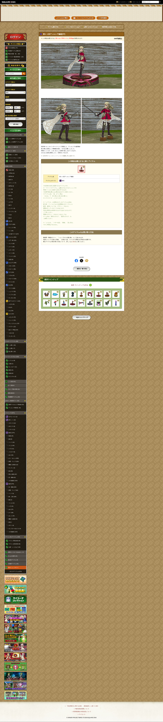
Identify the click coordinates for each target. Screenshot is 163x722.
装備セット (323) (13, 154)
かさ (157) (11, 313)
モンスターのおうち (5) (15, 528)
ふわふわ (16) (12, 317)
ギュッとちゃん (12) (14, 323)
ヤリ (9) (11, 189)
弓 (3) (10, 214)
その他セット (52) (13, 161)
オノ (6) (11, 192)
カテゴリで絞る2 (10, 89)
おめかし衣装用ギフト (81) (12, 400)
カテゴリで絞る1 (10, 82)
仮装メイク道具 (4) (13, 147)
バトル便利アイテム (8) (15, 138)
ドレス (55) (12, 243)
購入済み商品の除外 (11, 115)
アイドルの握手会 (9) (13, 59)
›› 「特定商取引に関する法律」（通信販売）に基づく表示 (81, 706)
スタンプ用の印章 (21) (14, 389)
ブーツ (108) (12, 288)
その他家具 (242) (13, 480)
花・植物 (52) (12, 477)
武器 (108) (11, 170)
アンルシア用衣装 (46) (15, 407)
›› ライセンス (81, 714)
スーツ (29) (12, 246)
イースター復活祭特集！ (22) (15, 56)
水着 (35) (11, 259)
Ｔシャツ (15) (12, 256)
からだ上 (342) (12, 237)
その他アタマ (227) (14, 234)
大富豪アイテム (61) (13, 563)
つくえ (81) (12, 445)
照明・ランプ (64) (13, 490)
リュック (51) (12, 320)
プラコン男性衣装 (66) (14, 540)
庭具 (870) (11, 483)
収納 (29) (11, 436)
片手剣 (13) (12, 173)
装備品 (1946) (8, 166)
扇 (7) (10, 205)
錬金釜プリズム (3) (13, 560)
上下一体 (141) (12, 240)
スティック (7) (12, 182)
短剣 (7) (11, 179)
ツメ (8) (11, 198)
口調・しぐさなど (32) (14, 547)
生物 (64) (11, 373)
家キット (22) (12, 420)
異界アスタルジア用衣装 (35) (16, 404)
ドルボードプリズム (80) (11, 341)
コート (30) (12, 253)
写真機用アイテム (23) (14, 397)
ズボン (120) (12, 266)
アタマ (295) (12, 224)
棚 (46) (10, 439)
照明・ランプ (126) (14, 461)
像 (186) (11, 471)
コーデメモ (153, 14)
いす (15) (11, 506)
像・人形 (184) (12, 496)
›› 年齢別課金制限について (81, 709)
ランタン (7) (12, 336)
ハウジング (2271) (10, 413)
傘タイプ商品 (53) (13, 329)
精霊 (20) (11, 370)
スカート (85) (12, 269)
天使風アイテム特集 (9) (14, 50)
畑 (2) (10, 522)
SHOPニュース (153, 17)
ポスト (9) (11, 525)
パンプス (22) (12, 294)
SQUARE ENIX (9, 2)
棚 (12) (10, 499)
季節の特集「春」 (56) (14, 53)
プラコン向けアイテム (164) (12, 537)
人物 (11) (11, 363)
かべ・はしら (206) (14, 458)
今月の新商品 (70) (13, 47)
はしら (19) (12, 515)
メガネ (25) (12, 304)
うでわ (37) (12, 275)
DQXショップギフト (13, 567)
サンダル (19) (12, 297)
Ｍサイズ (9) (12, 426)
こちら (73, 241)
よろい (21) (12, 250)
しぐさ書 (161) (12, 381)
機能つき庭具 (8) (13, 519)
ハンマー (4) (12, 208)
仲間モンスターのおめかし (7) (16, 552)
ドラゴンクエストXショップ (81, 10)
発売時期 (7, 104)
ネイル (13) (12, 281)
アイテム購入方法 (53, 27)
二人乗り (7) (12, 348)
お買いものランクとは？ (91, 27)
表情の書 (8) (11, 393)
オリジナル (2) (12, 376)
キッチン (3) (12, 467)
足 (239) (11, 285)
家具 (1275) (12, 432)
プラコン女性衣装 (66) (14, 544)
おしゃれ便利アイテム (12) (16, 142)
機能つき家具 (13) (13, 464)
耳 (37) (10, 307)
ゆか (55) (11, 455)
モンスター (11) (13, 366)
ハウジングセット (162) (15, 158)
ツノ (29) (11, 230)
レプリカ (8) (12, 360)
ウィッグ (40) (12, 227)
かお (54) (11, 310)
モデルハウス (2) (13, 416)
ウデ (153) (11, 272)
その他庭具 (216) (13, 531)
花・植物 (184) (12, 487)
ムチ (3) (11, 202)
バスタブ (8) (12, 452)
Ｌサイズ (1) (12, 429)
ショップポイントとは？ (73, 27)
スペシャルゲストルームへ (15, 29)
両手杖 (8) (11, 186)
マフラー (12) (12, 326)
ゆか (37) (11, 509)
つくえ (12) (12, 503)
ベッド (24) (12, 442)
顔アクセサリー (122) (14, 301)
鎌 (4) (10, 218)
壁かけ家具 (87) (13, 474)
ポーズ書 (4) (11, 385)
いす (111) (11, 448)
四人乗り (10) (12, 351)
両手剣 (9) (11, 176)
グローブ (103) (12, 278)
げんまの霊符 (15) (12, 556)
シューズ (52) (12, 291)
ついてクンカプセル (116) (12, 356)
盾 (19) (10, 221)
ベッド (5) (11, 493)
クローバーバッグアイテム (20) (13, 134)
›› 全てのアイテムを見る (15, 571)
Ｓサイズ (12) (12, 423)
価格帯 (7, 97)
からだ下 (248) (12, 262)
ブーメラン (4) (12, 211)
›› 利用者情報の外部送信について (81, 711)
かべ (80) (11, 512)
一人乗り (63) (12, 345)
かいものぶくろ (153, 10)
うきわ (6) (11, 333)
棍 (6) (10, 195)
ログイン (15, 37)
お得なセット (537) (10, 150)
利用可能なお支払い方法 (109, 27)
